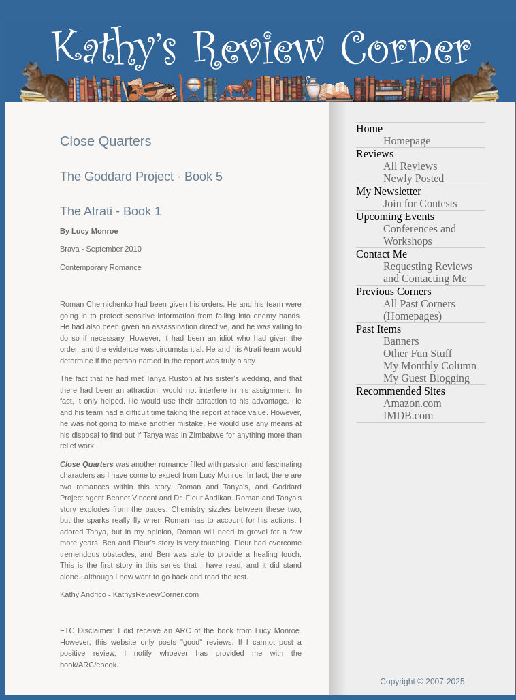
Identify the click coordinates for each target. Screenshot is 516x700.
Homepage (406, 141)
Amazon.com (412, 403)
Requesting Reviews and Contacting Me (427, 272)
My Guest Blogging (426, 378)
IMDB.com (408, 415)
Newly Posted (413, 178)
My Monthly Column (430, 365)
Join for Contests (420, 203)
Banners (401, 341)
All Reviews (410, 166)
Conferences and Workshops (419, 235)
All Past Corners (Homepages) (419, 310)
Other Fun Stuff (417, 353)
